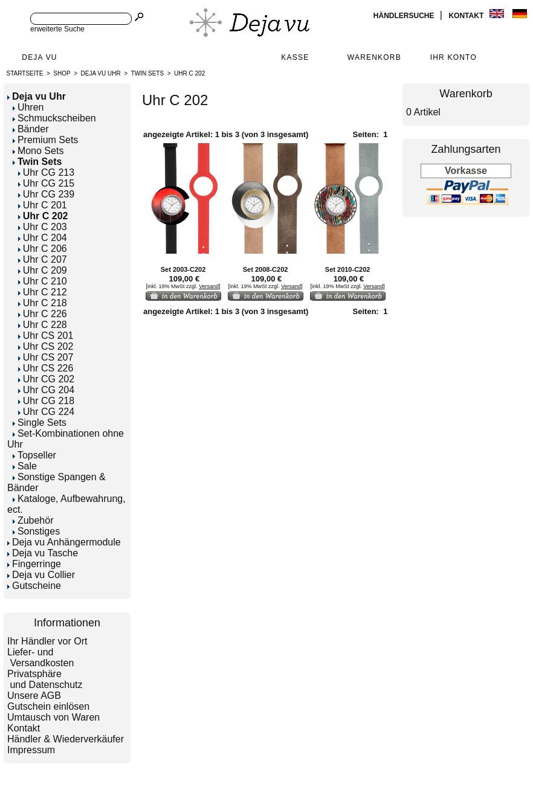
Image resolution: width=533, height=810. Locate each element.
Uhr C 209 (42, 270)
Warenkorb (374, 57)
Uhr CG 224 (46, 412)
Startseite (25, 73)
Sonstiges (36, 531)
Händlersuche (404, 15)
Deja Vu (39, 57)
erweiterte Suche (57, 29)
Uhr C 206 (42, 248)
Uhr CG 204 (46, 390)
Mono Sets (38, 151)
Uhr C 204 (42, 238)
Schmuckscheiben (54, 118)
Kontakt (466, 15)
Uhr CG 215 (46, 183)
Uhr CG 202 (46, 379)
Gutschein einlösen (48, 706)
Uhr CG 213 (46, 172)
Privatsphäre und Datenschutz (45, 679)
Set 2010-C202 (347, 269)
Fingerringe (34, 564)
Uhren (28, 107)
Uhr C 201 (42, 205)
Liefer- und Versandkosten (40, 657)
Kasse (295, 57)
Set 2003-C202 (183, 269)
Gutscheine (34, 585)
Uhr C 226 (42, 314)
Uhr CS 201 (46, 335)
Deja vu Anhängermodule (64, 542)
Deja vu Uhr (101, 73)
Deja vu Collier (41, 575)
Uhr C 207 (42, 259)
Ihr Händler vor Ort (47, 641)
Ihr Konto (453, 57)
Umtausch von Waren (53, 717)
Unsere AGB (34, 695)
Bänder (31, 129)
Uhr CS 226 (46, 368)
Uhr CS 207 (46, 357)
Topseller (34, 455)
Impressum (31, 750)
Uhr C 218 (42, 303)
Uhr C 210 (42, 281)
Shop (61, 73)
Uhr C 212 (42, 292)
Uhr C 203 (42, 227)
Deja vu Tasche (42, 553)
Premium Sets (45, 140)
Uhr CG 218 (46, 401)
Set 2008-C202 (265, 269)
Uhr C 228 (42, 325)
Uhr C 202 (189, 73)
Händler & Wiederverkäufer (65, 739)
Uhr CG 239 (46, 194)
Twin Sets (147, 73)
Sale (25, 466)
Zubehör (33, 520)
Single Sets (39, 422)
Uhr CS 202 (46, 346)
